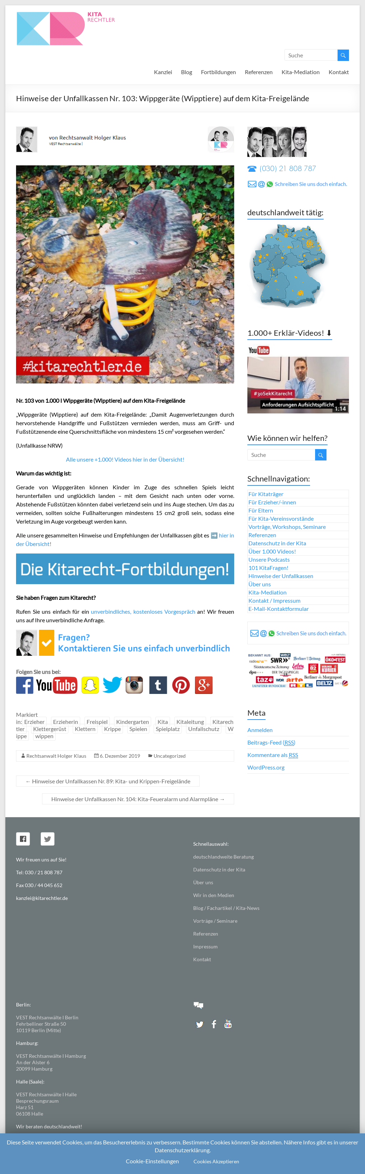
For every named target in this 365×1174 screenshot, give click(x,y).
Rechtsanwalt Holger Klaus (56, 756)
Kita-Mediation (301, 71)
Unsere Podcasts (269, 559)
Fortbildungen (218, 71)
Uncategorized (170, 756)
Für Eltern (260, 510)
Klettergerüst (49, 728)
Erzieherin (65, 721)
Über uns (259, 584)
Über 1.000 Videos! (272, 551)
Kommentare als (272, 754)
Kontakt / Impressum (274, 600)
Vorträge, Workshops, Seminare (287, 526)
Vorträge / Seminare (215, 921)
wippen (44, 735)
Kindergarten (132, 721)
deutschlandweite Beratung (223, 857)
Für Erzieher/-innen (272, 502)
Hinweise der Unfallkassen (280, 575)
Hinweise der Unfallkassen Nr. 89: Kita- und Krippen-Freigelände (107, 781)
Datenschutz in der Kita (277, 543)
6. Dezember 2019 (120, 756)
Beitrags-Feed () (271, 742)
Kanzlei (163, 71)
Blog (186, 71)
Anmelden (260, 729)
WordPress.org (265, 767)
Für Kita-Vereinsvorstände (281, 518)
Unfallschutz (203, 728)
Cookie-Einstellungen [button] (152, 1161)
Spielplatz (168, 728)
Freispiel (97, 721)
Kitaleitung (190, 721)
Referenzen (259, 71)
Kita (163, 721)
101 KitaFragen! (268, 567)
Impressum (205, 946)
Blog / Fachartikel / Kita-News (226, 908)
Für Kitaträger (265, 493)
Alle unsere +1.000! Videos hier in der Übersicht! (125, 459)
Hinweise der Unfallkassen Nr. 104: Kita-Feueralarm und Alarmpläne (138, 798)
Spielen (138, 728)
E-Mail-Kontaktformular (278, 608)
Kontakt (339, 71)
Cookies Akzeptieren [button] (216, 1161)
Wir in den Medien (213, 895)
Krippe (112, 728)
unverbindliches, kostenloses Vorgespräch (143, 611)
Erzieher (34, 721)
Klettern (85, 728)
